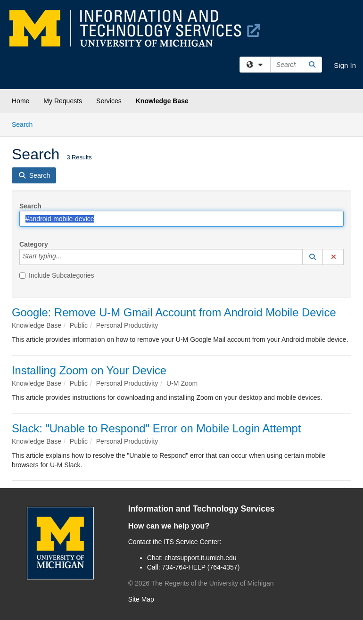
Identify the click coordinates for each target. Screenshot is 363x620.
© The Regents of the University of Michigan (201, 583)
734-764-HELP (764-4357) (201, 567)
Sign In (345, 65)
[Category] (66, 257)
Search (26, 123)
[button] (312, 257)
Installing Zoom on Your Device (89, 370)
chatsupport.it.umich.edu (201, 558)
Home (20, 101)
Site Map (141, 599)
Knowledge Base (162, 101)
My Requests (62, 101)
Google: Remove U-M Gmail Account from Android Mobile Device (174, 312)
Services (109, 101)
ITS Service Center (191, 542)
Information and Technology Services (201, 508)
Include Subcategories (56, 275)
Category (33, 244)
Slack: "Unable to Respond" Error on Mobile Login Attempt (156, 428)
